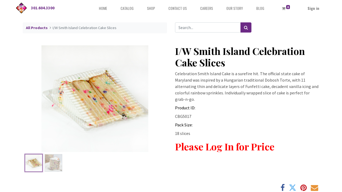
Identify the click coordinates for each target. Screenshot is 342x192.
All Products (37, 27)
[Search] (245, 27)
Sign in (313, 8)
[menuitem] (103, 8)
